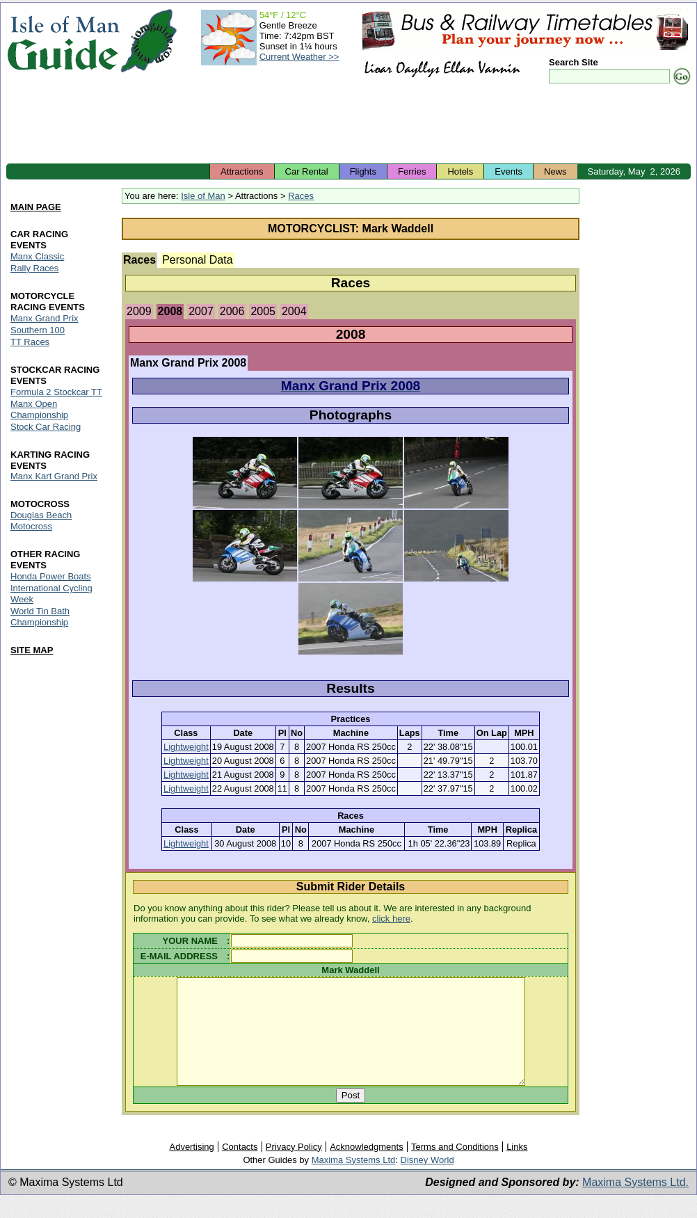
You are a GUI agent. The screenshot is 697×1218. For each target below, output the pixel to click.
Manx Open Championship (39, 409)
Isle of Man (203, 196)
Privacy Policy (294, 1167)
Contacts (239, 1167)
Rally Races (34, 268)
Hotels (460, 171)
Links (516, 1167)
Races (301, 196)
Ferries (412, 171)
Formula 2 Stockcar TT (56, 392)
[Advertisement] (348, 125)
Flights (363, 171)
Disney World (427, 1181)
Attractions (242, 171)
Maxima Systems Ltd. (635, 1203)
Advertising (191, 1167)
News (555, 171)
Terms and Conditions (455, 1167)
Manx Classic (37, 256)
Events (508, 171)
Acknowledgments (366, 1167)
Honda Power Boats (50, 577)
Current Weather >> (299, 56)
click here (391, 918)
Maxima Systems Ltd (354, 1181)
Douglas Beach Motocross (41, 521)
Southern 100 (37, 330)
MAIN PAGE (35, 207)
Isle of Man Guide (63, 41)
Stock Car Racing (45, 427)
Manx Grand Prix (44, 318)
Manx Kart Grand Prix (53, 477)
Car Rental (306, 171)
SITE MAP (31, 650)
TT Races (29, 342)
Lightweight (186, 747)
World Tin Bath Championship (40, 617)
